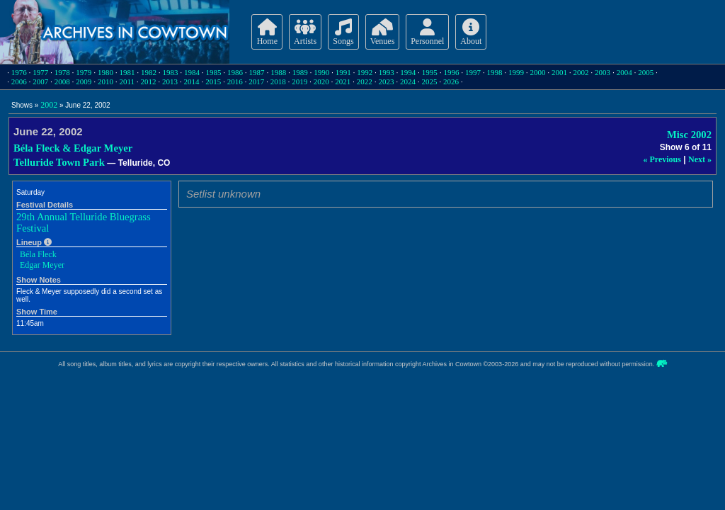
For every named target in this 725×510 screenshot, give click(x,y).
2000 (538, 72)
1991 (343, 72)
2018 (278, 81)
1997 (473, 72)
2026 (451, 81)
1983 (170, 72)
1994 (408, 72)
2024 (408, 81)
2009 (83, 81)
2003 (602, 72)
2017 (256, 81)
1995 (430, 72)
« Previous (662, 159)
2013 (170, 81)
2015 (213, 81)
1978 (62, 72)
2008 (62, 81)
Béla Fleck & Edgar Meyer (72, 148)
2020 (321, 81)
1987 (257, 72)
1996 (451, 72)
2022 (364, 81)
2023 (386, 81)
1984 (192, 72)
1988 (278, 72)
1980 (105, 72)
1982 (148, 72)
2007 (40, 81)
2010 (105, 81)
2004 (624, 72)
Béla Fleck (38, 254)
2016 (235, 81)
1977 (40, 72)
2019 (299, 81)
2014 (192, 81)
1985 (214, 72)
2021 (342, 81)
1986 (235, 72)
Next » (700, 159)
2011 (127, 81)
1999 (516, 72)
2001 (559, 72)
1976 (19, 72)
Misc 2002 (689, 134)
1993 (386, 72)
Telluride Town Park (59, 162)
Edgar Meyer (42, 265)
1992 (364, 72)
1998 (494, 72)
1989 (300, 72)
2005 (645, 72)
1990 (321, 72)
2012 (148, 81)
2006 (19, 81)
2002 (581, 72)
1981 (127, 72)
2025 (429, 81)
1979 (83, 72)
